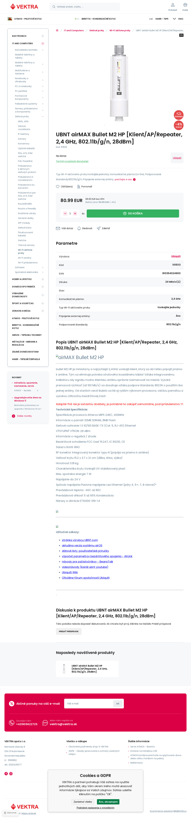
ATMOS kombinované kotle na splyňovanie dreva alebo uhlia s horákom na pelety (155, 757)
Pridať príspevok (68, 631)
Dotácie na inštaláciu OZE (143, 750)
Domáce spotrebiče (23, 286)
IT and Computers (74, 30)
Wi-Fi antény (24, 257)
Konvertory (23, 143)
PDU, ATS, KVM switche (25, 155)
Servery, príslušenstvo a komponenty (26, 110)
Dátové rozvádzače (24, 128)
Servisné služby (26, 218)
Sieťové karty (24, 227)
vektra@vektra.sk (63, 724)
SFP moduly (24, 222)
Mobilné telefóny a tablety (24, 56)
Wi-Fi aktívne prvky (120, 30)
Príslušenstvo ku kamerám (26, 186)
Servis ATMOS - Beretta (142, 746)
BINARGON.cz (180, 811)
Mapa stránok (29, 813)
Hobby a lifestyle (21, 279)
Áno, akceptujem (108, 802)
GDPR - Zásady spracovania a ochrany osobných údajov (94, 752)
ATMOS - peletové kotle (25, 318)
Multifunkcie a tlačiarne (22, 72)
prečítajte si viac (123, 179)
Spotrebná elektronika (26, 272)
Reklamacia (136, 762)
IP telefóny (23, 134)
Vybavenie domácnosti (19, 295)
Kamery (22, 138)
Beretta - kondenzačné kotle (25, 327)
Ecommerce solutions (161, 811)
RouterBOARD (25, 203)
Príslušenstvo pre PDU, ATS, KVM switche (27, 196)
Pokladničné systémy (26, 103)
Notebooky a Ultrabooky (21, 80)
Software (19, 267)
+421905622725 (26, 724)
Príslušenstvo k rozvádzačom (25, 178)
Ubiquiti (177, 158)
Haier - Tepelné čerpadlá (26, 359)
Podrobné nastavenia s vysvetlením (95, 808)
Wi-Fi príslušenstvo (28, 262)
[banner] (24, 7)
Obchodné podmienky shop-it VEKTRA (88, 746)
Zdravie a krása (21, 310)
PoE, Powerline (25, 161)
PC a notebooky (23, 86)
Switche (22, 240)
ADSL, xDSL (23, 121)
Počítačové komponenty (22, 97)
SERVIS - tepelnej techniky (26, 335)
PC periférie (21, 91)
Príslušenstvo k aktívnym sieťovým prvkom (27, 169)
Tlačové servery (26, 245)
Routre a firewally (27, 208)
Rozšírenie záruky (27, 213)
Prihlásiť (117, 703)
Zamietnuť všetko (83, 802)
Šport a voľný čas (23, 303)
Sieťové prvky (96, 30)
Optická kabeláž (26, 148)
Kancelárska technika (26, 49)
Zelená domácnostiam (25, 351)
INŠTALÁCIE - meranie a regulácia (24, 343)
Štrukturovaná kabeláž (25, 234)
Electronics (19, 35)
